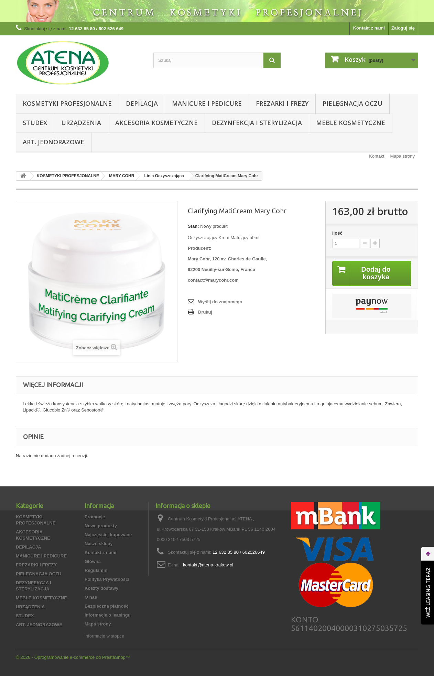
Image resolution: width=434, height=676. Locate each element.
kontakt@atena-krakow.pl (208, 564)
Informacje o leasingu (108, 615)
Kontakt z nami (369, 28)
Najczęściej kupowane (108, 534)
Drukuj (205, 312)
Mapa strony (402, 156)
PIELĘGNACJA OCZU (352, 103)
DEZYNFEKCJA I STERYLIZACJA (257, 123)
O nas (91, 597)
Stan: (193, 226)
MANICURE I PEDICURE (207, 103)
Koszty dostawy (101, 588)
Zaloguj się (403, 28)
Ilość (337, 233)
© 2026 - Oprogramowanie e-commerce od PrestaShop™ (73, 657)
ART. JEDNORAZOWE (53, 142)
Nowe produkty (101, 525)
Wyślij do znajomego (220, 301)
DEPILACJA (142, 103)
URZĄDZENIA (81, 123)
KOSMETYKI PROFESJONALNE (67, 103)
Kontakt (376, 156)
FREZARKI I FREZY (282, 103)
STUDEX (35, 123)
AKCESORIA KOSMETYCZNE (156, 123)
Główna (93, 561)
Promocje (95, 516)
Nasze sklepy (99, 543)
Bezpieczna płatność (107, 606)
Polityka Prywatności (107, 579)
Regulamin (96, 570)
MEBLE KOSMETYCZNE (350, 123)
